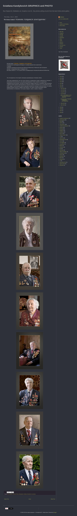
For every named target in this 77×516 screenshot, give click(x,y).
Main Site (61, 31)
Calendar (61, 159)
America (61, 127)
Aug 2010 (63, 91)
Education (62, 165)
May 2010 (63, 103)
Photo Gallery (62, 25)
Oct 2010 (63, 90)
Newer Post (6, 499)
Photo (61, 121)
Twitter (61, 40)
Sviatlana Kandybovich (64, 118)
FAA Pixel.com (62, 45)
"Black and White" (63, 151)
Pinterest (61, 43)
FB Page (61, 34)
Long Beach (62, 144)
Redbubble (62, 37)
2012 (61, 83)
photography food (63, 139)
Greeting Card (62, 153)
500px (61, 39)
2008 (61, 108)
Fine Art (61, 133)
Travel (61, 48)
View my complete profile (63, 19)
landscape (62, 150)
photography (62, 119)
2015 (61, 78)
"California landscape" (64, 125)
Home (30, 499)
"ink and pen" (62, 124)
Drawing (61, 128)
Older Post (53, 499)
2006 (61, 112)
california (61, 138)
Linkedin (61, 46)
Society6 (61, 36)
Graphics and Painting (64, 24)
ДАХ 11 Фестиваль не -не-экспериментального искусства (66, 96)
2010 (61, 86)
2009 (61, 107)
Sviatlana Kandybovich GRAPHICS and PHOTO (28, 6)
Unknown (62, 17)
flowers (61, 145)
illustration (62, 156)
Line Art (61, 141)
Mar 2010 (63, 105)
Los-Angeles (62, 142)
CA (60, 136)
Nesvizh (61, 154)
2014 (61, 79)
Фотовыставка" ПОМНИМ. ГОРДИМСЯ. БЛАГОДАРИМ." (66, 100)
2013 (61, 81)
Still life (61, 122)
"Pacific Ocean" (63, 135)
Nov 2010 (63, 88)
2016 (61, 76)
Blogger (55, 512)
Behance (61, 42)
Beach (61, 157)
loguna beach (62, 163)
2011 (61, 85)
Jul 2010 (63, 93)
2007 (61, 110)
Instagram (62, 33)
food (60, 148)
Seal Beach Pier (63, 162)
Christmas (62, 147)
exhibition (61, 132)
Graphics (61, 130)
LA (60, 160)
